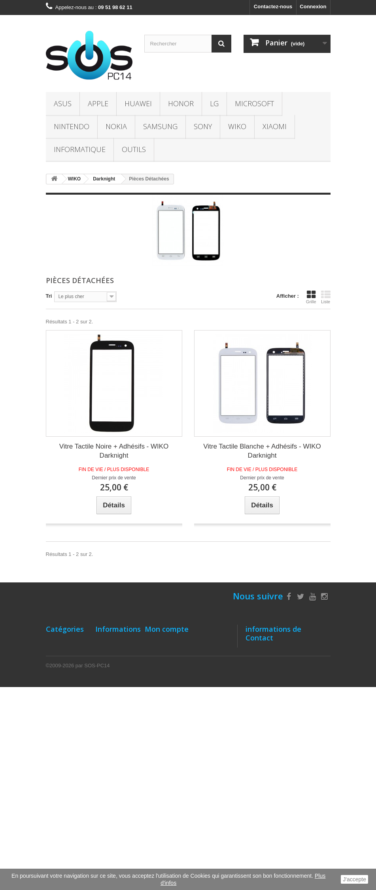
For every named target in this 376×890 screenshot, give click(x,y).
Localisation (110, 687)
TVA (100, 784)
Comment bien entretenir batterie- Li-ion (113, 704)
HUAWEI (138, 103)
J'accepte (354, 879)
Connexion (313, 6)
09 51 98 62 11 (288, 679)
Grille (311, 297)
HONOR (181, 103)
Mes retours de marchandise (179, 652)
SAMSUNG (160, 126)
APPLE (98, 103)
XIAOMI (275, 126)
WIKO (237, 126)
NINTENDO (71, 126)
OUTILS (134, 149)
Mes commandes (165, 642)
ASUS (63, 103)
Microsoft (254, 103)
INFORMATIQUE (80, 149)
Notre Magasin (113, 642)
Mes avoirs (158, 662)
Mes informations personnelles (182, 683)
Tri (49, 296)
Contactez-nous (273, 6)
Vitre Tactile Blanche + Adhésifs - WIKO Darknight (262, 451)
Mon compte (167, 629)
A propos (106, 722)
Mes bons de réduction (173, 693)
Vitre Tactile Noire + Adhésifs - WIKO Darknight (114, 451)
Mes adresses (161, 673)
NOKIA (116, 126)
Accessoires (61, 786)
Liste (326, 297)
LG (214, 103)
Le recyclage (111, 794)
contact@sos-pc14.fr (302, 694)
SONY (203, 126)
